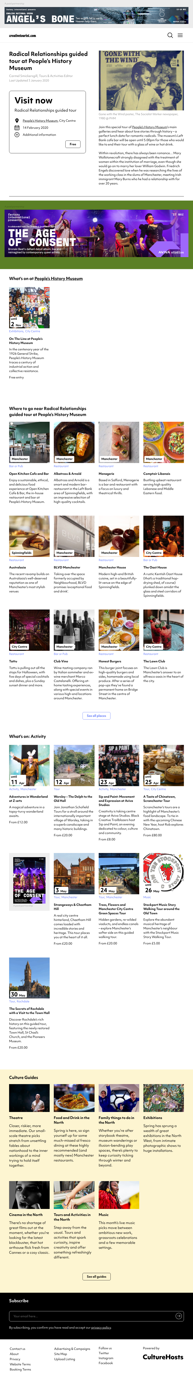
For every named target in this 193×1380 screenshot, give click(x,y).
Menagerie (106, 474)
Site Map (60, 1354)
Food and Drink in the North (72, 1120)
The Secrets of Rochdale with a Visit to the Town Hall (29, 1011)
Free (73, 144)
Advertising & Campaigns (72, 1349)
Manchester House (112, 567)
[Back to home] (22, 35)
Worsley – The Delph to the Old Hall (73, 799)
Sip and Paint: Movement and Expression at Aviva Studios (117, 801)
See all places (96, 716)
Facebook (106, 1363)
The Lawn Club (154, 661)
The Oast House (155, 567)
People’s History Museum (40, 121)
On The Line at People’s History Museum (26, 341)
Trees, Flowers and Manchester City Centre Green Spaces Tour (116, 909)
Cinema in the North (26, 1214)
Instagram (106, 1358)
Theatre (16, 1117)
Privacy (15, 1359)
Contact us (17, 1349)
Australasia (17, 567)
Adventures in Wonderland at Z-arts (28, 799)
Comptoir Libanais (156, 474)
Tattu (13, 661)
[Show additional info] (47, 134)
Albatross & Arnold (67, 474)
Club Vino (61, 661)
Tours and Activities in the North (72, 1217)
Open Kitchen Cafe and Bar (29, 474)
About (14, 1354)
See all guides (96, 1277)
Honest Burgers (110, 661)
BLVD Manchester (67, 567)
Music (104, 1214)
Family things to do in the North (116, 1120)
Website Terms (20, 1364)
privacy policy (101, 1328)
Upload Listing (64, 1359)
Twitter (104, 1353)
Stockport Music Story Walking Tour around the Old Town (161, 909)
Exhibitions (152, 1117)
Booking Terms (20, 1369)
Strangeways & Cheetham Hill (72, 907)
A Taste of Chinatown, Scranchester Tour (159, 799)
